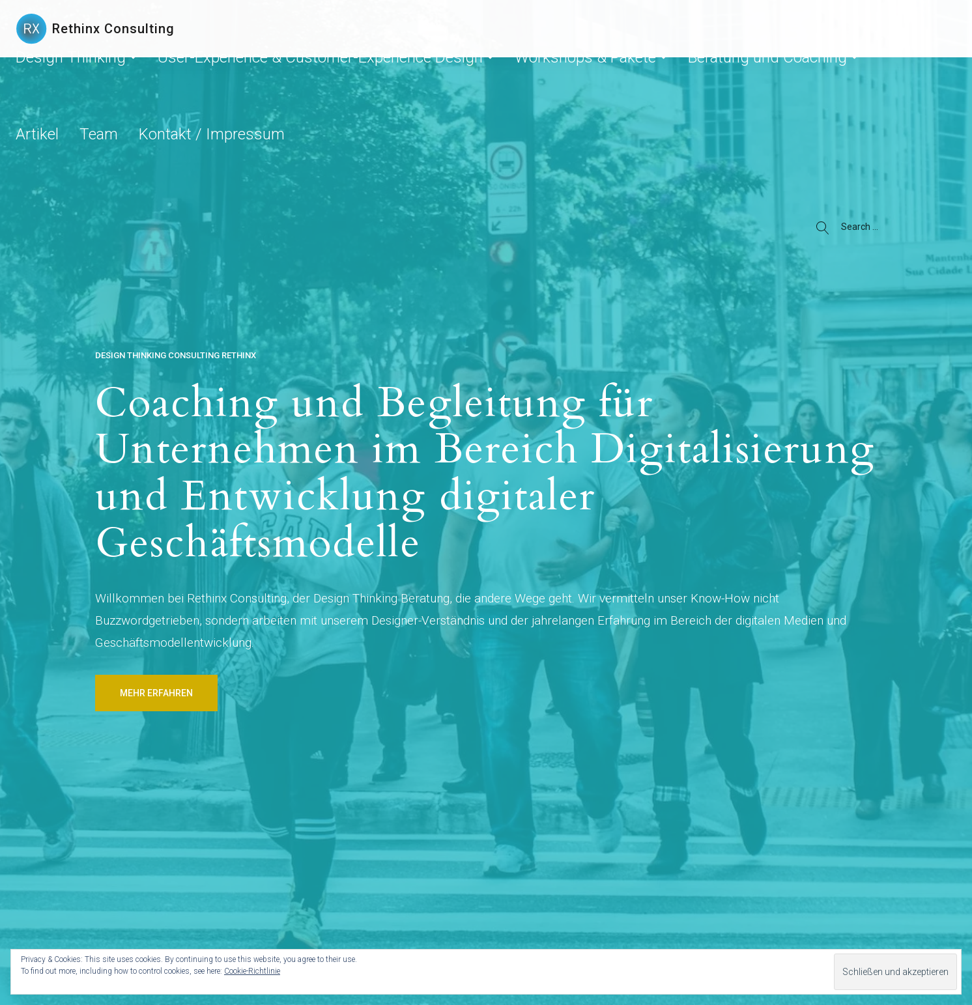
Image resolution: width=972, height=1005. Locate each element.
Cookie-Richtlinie (252, 971)
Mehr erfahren (156, 693)
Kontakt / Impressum (881, 28)
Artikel (769, 28)
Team (811, 28)
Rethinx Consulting (113, 28)
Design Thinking (244, 28)
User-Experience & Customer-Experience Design (402, 28)
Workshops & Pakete (570, 28)
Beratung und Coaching (687, 28)
